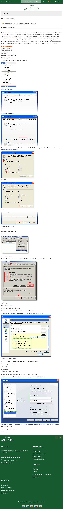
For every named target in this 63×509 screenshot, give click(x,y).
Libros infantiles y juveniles (42, 474)
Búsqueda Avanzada (8, 490)
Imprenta (36, 477)
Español (50, 1)
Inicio (2, 18)
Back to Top (4, 229)
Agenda (35, 469)
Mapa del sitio (37, 456)
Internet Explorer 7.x (6, 48)
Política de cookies (39, 459)
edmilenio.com (8, 463)
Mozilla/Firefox (5, 52)
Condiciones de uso (39, 454)
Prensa (35, 472)
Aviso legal (36, 451)
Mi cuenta (58, 2)
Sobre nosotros (6, 488)
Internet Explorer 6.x (6, 50)
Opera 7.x (3, 53)
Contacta (4, 493)
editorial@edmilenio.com (11, 457)
